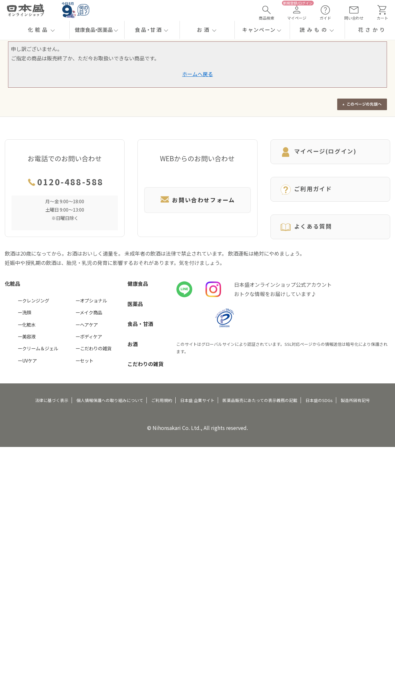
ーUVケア (27, 360)
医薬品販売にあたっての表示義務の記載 (260, 400)
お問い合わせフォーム (197, 200)
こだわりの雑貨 (145, 364)
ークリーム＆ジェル (38, 348)
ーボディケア (88, 336)
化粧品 (12, 283)
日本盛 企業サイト (197, 400)
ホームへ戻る (197, 74)
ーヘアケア (86, 324)
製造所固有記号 (355, 400)
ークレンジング (33, 300)
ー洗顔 (24, 312)
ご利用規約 (161, 400)
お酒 (132, 344)
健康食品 (137, 283)
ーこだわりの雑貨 (93, 348)
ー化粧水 (27, 324)
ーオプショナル (91, 300)
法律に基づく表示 (51, 400)
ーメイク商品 (88, 312)
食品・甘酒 (140, 324)
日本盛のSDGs (319, 400)
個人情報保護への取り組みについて (109, 400)
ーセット (84, 360)
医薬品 (135, 304)
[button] (41, 30)
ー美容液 (27, 336)
